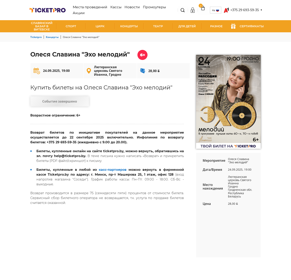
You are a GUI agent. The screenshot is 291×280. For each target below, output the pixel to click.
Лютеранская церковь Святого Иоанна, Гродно (108, 71)
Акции (166, 10)
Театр (158, 26)
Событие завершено (55, 102)
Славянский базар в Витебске (42, 26)
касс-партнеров (113, 172)
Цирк (100, 26)
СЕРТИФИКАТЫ (247, 26)
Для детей (187, 26)
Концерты (129, 26)
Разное (216, 26)
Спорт (71, 26)
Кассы (115, 10)
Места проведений (93, 10)
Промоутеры (149, 10)
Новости (129, 10)
